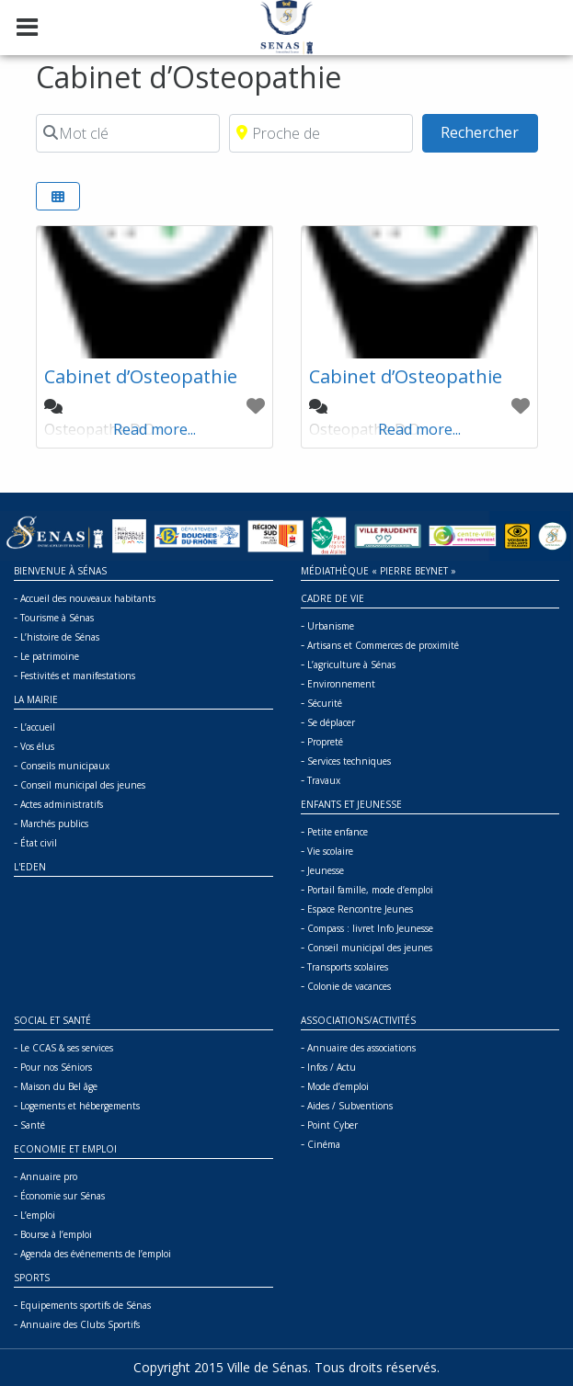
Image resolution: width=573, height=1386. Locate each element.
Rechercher (489, 131)
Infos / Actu (331, 1067)
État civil (38, 842)
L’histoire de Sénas (59, 637)
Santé (32, 1125)
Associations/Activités (358, 1020)
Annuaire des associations (361, 1047)
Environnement (341, 683)
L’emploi (37, 1215)
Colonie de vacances (349, 986)
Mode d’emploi (338, 1086)
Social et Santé (52, 1020)
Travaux (323, 780)
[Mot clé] (128, 133)
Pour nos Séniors (56, 1067)
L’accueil (37, 727)
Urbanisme (330, 625)
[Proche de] (321, 133)
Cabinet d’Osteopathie (140, 376)
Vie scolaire (330, 851)
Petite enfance (337, 831)
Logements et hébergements (80, 1105)
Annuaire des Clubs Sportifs (80, 1324)
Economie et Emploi (65, 1148)
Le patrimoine (49, 656)
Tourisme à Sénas (57, 617)
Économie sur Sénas (62, 1195)
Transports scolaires (347, 966)
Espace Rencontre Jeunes (360, 909)
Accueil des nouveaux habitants (87, 598)
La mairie (36, 699)
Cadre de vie (332, 598)
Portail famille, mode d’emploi (370, 889)
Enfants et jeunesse (351, 804)
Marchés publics (54, 823)
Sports (32, 1277)
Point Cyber (332, 1125)
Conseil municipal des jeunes (82, 784)
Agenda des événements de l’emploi (95, 1253)
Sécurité (324, 703)
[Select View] (58, 196)
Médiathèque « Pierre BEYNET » (378, 570)
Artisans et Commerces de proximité (383, 645)
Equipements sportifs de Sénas (85, 1305)
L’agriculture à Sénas (351, 664)
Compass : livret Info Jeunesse (370, 928)
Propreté (325, 741)
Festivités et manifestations (77, 675)
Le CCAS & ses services (66, 1047)
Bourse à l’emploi (56, 1234)
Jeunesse (325, 870)
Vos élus (37, 746)
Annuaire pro (48, 1176)
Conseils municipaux (64, 765)
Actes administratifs (61, 804)
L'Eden (30, 866)
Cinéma (323, 1144)
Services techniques (349, 761)
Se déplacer (331, 722)
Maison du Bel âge (58, 1086)
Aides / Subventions (350, 1105)
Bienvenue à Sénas (60, 570)
